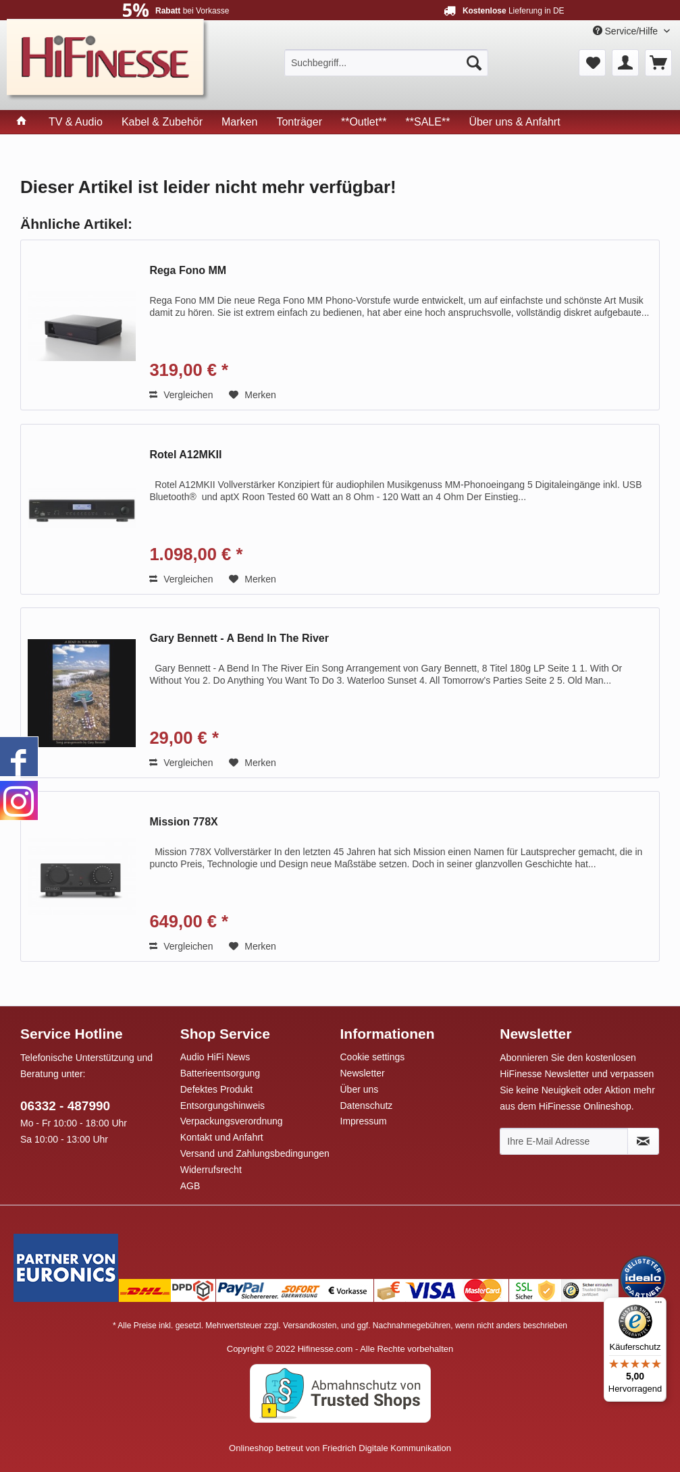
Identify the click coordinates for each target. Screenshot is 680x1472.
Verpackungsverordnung (231, 1121)
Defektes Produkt (216, 1089)
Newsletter (362, 1073)
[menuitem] (386, 62)
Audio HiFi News (215, 1057)
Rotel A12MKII (185, 454)
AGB (190, 1185)
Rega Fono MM (187, 270)
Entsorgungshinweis (222, 1105)
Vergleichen (181, 394)
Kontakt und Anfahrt (221, 1137)
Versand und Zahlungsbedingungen (255, 1153)
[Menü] (658, 1305)
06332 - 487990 (65, 1106)
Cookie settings (372, 1057)
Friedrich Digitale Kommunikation (386, 1448)
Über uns (359, 1089)
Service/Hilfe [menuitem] (626, 31)
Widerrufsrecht (211, 1169)
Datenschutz (366, 1105)
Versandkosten (309, 1325)
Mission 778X (183, 821)
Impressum (363, 1121)
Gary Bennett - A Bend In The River (239, 638)
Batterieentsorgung (220, 1073)
